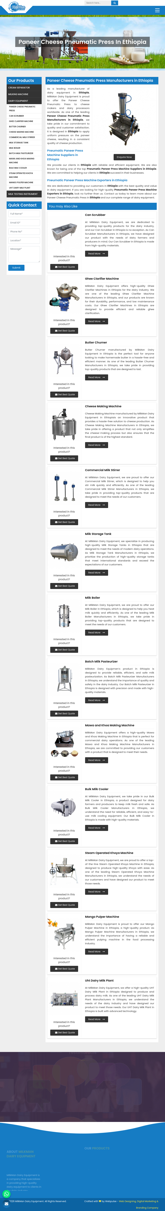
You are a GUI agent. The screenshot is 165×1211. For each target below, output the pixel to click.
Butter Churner (17, 126)
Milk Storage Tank (18, 142)
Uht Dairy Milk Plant (19, 187)
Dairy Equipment (18, 101)
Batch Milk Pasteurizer (21, 153)
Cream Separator (19, 87)
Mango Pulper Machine (21, 182)
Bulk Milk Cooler (18, 167)
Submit (16, 267)
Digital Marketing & (147, 1201)
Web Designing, (127, 1201)
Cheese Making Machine (21, 132)
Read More (96, 253)
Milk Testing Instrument (23, 194)
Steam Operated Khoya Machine (21, 175)
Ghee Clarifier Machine (21, 121)
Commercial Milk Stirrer (22, 137)
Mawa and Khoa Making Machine (21, 160)
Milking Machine (18, 94)
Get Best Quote (65, 266)
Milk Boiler (14, 148)
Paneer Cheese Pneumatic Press (22, 108)
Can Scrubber (16, 115)
